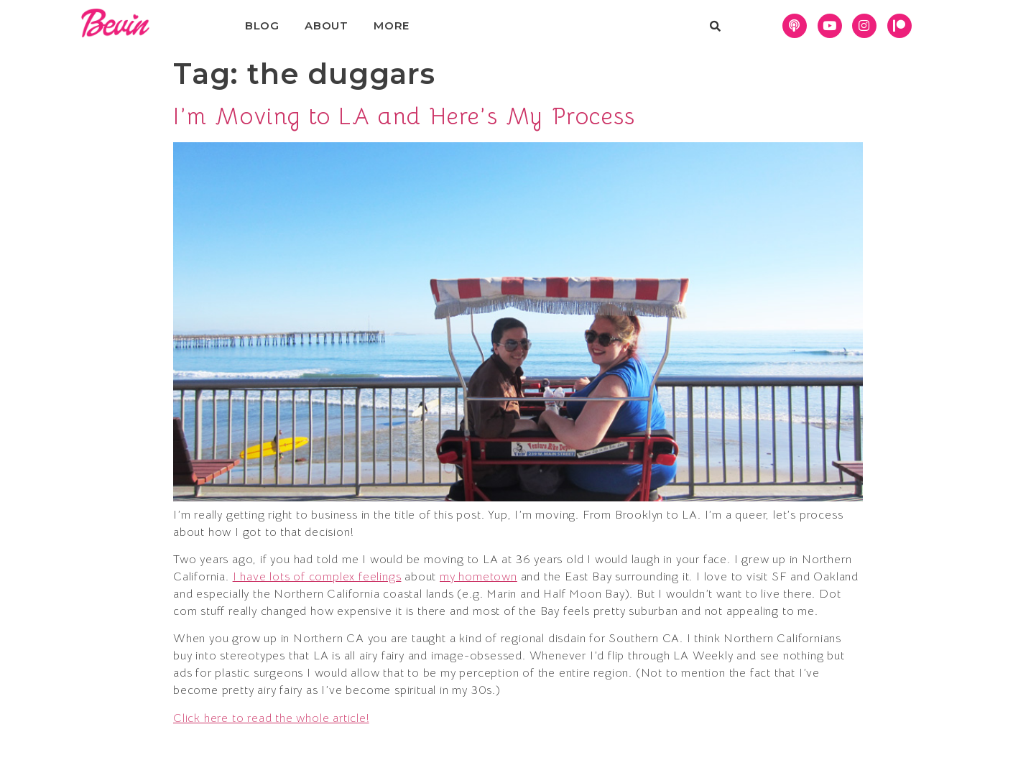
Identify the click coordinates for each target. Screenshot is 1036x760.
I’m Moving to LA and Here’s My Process (404, 116)
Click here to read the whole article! (271, 718)
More (392, 25)
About (326, 25)
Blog (262, 25)
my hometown (478, 577)
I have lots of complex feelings (317, 577)
